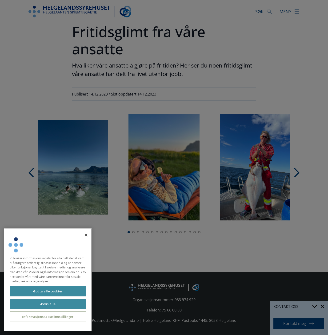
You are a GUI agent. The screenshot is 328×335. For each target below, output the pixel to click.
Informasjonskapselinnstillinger (47, 317)
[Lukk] (86, 235)
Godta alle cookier (48, 291)
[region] (48, 279)
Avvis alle (48, 304)
